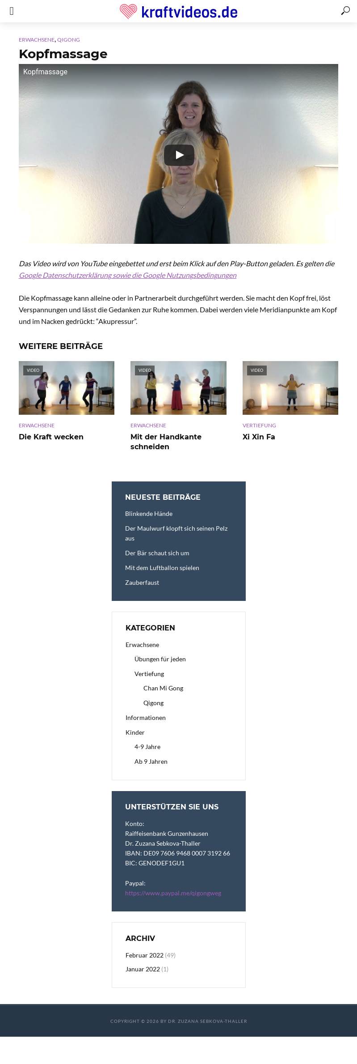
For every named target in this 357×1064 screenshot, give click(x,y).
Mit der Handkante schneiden (166, 442)
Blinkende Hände (148, 513)
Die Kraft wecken (51, 437)
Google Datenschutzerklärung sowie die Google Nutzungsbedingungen (127, 275)
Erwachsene (37, 39)
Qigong (68, 39)
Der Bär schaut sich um (157, 553)
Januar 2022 (143, 969)
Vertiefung (259, 425)
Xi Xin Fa (259, 437)
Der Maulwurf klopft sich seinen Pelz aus (176, 533)
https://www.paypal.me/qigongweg (173, 893)
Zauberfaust (142, 582)
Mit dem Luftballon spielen (162, 567)
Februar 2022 (145, 955)
